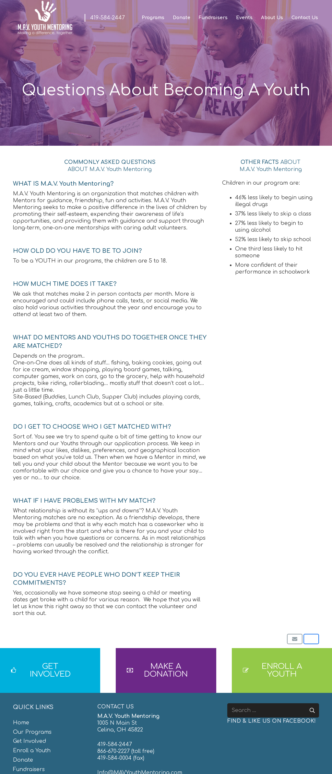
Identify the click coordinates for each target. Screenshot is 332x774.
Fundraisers (29, 769)
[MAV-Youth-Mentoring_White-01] (45, 18)
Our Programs (32, 732)
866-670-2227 (113, 751)
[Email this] (294, 639)
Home (21, 723)
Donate (23, 760)
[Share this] (311, 639)
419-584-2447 (114, 744)
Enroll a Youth (32, 751)
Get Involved (29, 741)
